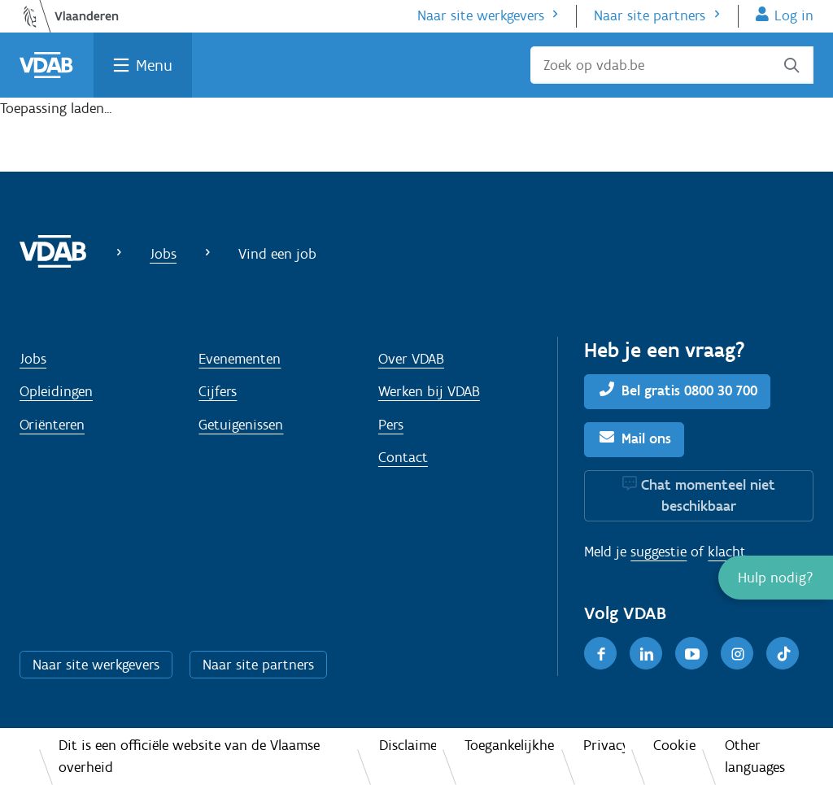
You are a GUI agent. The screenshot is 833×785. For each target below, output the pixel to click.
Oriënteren (52, 425)
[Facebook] (600, 653)
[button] (775, 578)
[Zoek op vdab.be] (671, 65)
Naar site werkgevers (480, 15)
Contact (403, 457)
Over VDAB (411, 359)
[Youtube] (691, 653)
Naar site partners (649, 15)
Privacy (604, 745)
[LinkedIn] (646, 653)
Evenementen (239, 359)
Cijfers (217, 391)
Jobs (163, 254)
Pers (390, 425)
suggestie (658, 551)
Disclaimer (407, 745)
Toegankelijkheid (509, 745)
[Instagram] (737, 653)
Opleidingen (56, 391)
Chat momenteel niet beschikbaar (708, 495)
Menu (154, 65)
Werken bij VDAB (429, 391)
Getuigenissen (240, 425)
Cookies (674, 745)
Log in (793, 15)
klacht (727, 551)
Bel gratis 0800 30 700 (689, 390)
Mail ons (646, 438)
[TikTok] (782, 653)
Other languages (755, 756)
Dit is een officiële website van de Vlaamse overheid (189, 756)
